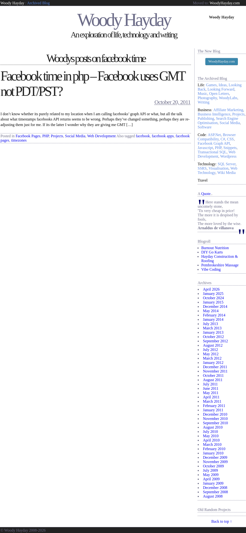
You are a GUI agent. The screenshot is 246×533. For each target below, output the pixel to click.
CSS (230, 139)
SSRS (202, 168)
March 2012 (212, 358)
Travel (202, 180)
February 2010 (214, 449)
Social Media (75, 136)
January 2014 (213, 319)
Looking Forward (220, 89)
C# (223, 139)
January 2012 (213, 363)
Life (201, 85)
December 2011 (215, 367)
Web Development (101, 136)
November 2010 (215, 419)
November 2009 (215, 462)
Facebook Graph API (214, 143)
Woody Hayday (12, 3)
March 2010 (212, 444)
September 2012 (215, 341)
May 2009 (210, 475)
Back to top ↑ (221, 521)
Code (202, 135)
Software (205, 127)
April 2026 (211, 289)
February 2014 (214, 315)
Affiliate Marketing (228, 110)
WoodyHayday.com (225, 3)
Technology (207, 164)
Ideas (223, 85)
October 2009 (213, 466)
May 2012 (210, 354)
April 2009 (211, 479)
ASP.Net (214, 135)
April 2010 (211, 440)
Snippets (230, 148)
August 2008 (213, 496)
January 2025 (213, 294)
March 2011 (212, 401)
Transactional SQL (212, 152)
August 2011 (213, 380)
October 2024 (213, 298)
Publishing (206, 118)
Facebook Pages (28, 136)
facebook (143, 136)
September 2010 (215, 423)
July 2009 (210, 470)
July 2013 (210, 324)
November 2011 (215, 371)
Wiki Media (226, 173)
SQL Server (227, 164)
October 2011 (213, 375)
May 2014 (210, 311)
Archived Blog (38, 3)
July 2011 (210, 384)
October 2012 (213, 337)
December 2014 (215, 306)
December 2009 (215, 457)
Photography (207, 98)
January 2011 (213, 410)
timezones (19, 140)
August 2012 (213, 345)
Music (202, 94)
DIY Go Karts (212, 252)
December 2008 (215, 488)
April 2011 (211, 397)
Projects (57, 136)
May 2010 (210, 436)
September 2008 (215, 492)
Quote (206, 194)
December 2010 (215, 414)
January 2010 (213, 453)
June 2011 (210, 388)
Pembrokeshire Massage (220, 265)
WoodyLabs (228, 98)
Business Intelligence (214, 114)
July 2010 (210, 432)
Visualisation (218, 168)
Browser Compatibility (217, 137)
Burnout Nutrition (215, 248)
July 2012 (210, 350)
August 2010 (213, 427)
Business (204, 110)
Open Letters (219, 94)
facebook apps (163, 136)
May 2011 (210, 393)
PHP (45, 136)
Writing (203, 102)
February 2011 (214, 406)
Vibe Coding (211, 269)
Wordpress (228, 156)
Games (211, 85)
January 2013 (213, 332)
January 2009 (213, 483)
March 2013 (212, 328)
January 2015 (213, 302)
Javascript (205, 148)
